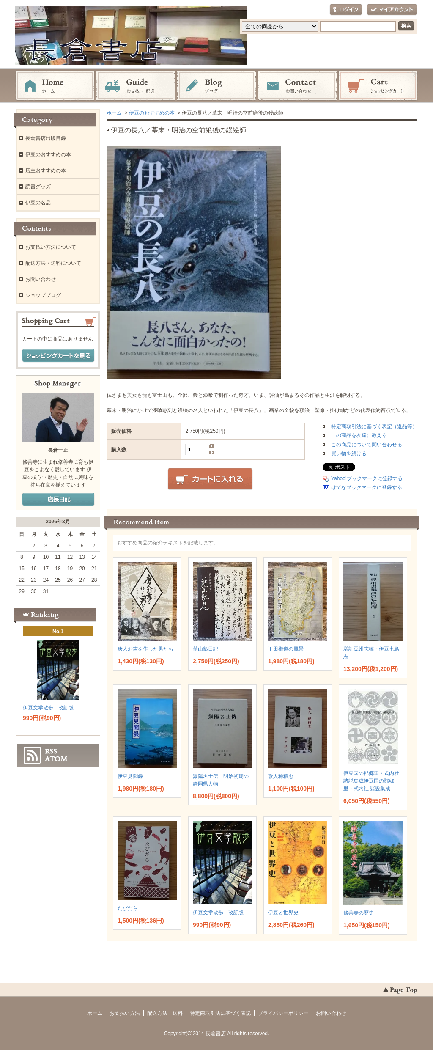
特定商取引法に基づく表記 (220, 1013)
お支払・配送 (135, 86)
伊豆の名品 (38, 203)
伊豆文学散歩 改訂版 (218, 912)
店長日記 (58, 499)
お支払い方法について (50, 247)
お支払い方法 (125, 1013)
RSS (51, 751)
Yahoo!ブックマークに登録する (367, 478)
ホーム (55, 86)
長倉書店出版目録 (45, 138)
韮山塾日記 (205, 649)
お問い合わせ (297, 86)
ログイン (345, 10)
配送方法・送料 (165, 1013)
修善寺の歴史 (358, 913)
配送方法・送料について (53, 263)
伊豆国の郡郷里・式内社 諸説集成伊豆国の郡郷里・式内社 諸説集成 (371, 781)
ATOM (56, 758)
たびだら (128, 908)
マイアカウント (392, 10)
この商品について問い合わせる (366, 445)
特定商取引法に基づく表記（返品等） (374, 426)
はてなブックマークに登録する (366, 487)
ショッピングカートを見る (58, 356)
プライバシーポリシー (283, 1013)
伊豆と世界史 (283, 912)
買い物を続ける (349, 453)
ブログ (216, 86)
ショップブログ (43, 295)
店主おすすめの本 (45, 170)
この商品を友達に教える (359, 435)
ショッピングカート (378, 86)
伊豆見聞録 (130, 776)
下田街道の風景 (286, 649)
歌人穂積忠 (280, 776)
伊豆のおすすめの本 (152, 113)
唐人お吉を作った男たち (145, 649)
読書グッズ (38, 187)
